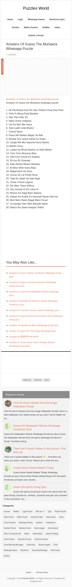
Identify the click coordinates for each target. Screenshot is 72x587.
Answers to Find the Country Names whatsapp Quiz (34, 310)
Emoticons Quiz (57, 19)
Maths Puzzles (31, 27)
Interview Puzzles (24, 539)
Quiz (49, 512)
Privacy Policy (42, 572)
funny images (39, 528)
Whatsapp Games (36, 19)
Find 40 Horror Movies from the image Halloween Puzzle (35, 404)
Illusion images (44, 545)
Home (10, 19)
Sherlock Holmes (41, 539)
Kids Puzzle (55, 550)
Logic (20, 19)
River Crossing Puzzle (12, 534)
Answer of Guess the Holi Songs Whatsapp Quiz (32, 331)
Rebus (26, 534)
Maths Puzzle (22, 517)
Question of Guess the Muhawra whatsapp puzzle (32, 99)
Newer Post (27, 380)
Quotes (7, 556)
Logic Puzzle (27, 512)
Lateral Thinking (52, 534)
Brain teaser (51, 517)
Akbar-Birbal (37, 534)
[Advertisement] (28, 78)
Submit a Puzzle (36, 35)
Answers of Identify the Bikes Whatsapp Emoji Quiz (33, 325)
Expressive (31, 545)
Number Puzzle (10, 528)
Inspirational (50, 523)
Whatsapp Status (10, 550)
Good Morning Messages (13, 545)
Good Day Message (39, 550)
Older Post (37, 380)
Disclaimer (24, 550)
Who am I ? (40, 512)
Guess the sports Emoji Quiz (29, 487)
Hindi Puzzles (9, 539)
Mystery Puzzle (25, 528)
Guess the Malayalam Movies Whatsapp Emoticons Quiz (36, 427)
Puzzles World (36, 8)
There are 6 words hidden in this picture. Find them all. (39, 450)
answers (39, 523)
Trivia (55, 545)
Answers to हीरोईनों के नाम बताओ (23, 336)
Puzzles (15, 27)
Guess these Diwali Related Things (33, 467)
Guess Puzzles (10, 523)
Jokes (57, 27)
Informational (53, 528)
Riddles (46, 27)
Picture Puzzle (60, 512)
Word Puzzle (9, 517)
